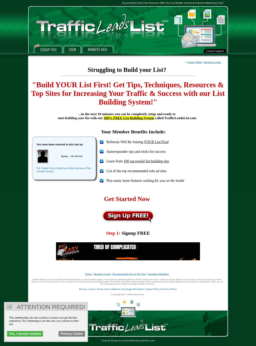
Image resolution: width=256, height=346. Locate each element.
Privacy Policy (169, 289)
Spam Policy (152, 289)
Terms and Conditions (108, 289)
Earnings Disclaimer (133, 289)
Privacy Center (87, 289)
